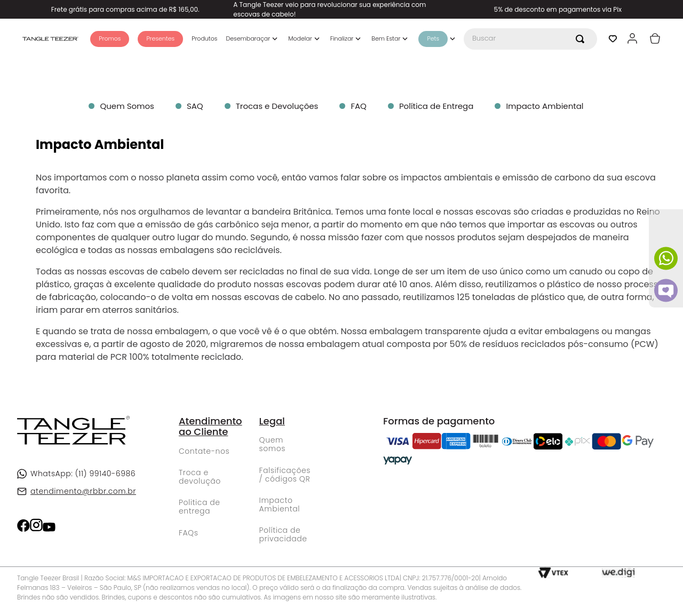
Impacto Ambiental (279, 504)
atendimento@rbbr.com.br (83, 491)
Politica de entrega (199, 506)
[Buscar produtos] (582, 39)
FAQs (188, 532)
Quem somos (272, 444)
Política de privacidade (283, 534)
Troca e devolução (200, 476)
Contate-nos (204, 451)
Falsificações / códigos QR (285, 474)
